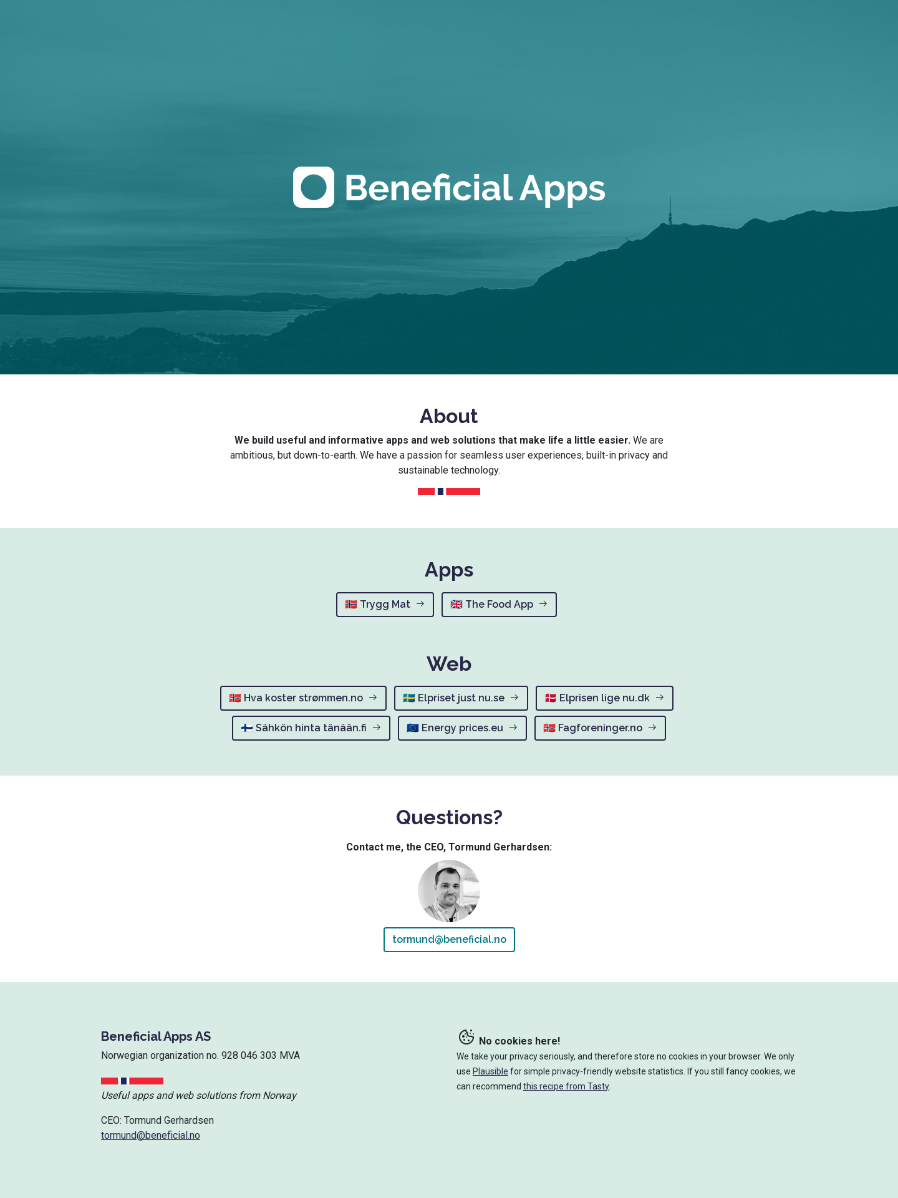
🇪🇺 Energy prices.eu (462, 728)
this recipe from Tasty (566, 1086)
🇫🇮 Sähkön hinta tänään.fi (311, 728)
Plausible (490, 1071)
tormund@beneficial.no (449, 939)
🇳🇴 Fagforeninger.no (600, 728)
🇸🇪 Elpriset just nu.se (461, 698)
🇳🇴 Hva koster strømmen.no (303, 698)
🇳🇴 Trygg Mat (385, 604)
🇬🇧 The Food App (499, 604)
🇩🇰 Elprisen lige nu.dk (604, 698)
